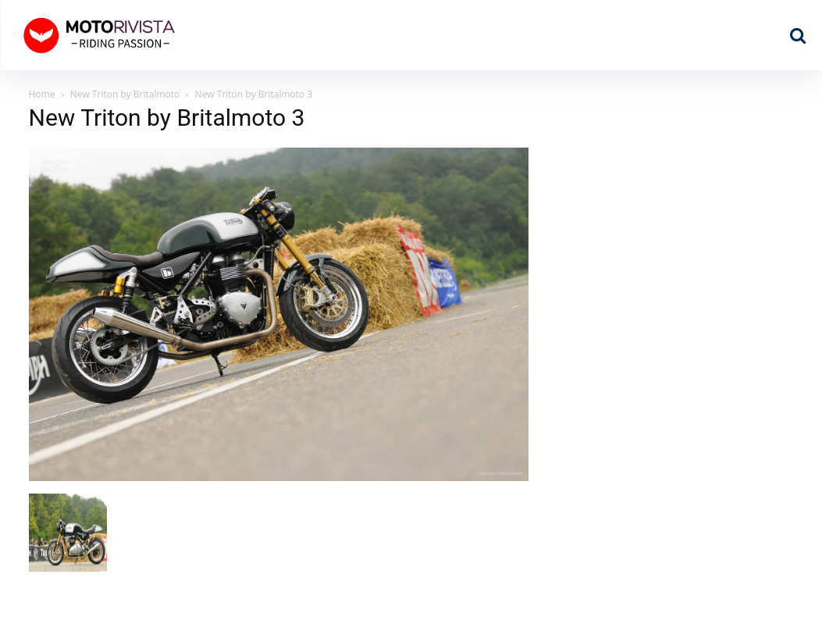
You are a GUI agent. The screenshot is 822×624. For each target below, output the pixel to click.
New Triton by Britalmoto (125, 94)
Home (42, 94)
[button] (797, 35)
